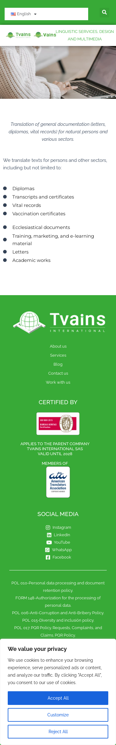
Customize (58, 714)
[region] (58, 692)
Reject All (58, 731)
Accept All (58, 698)
